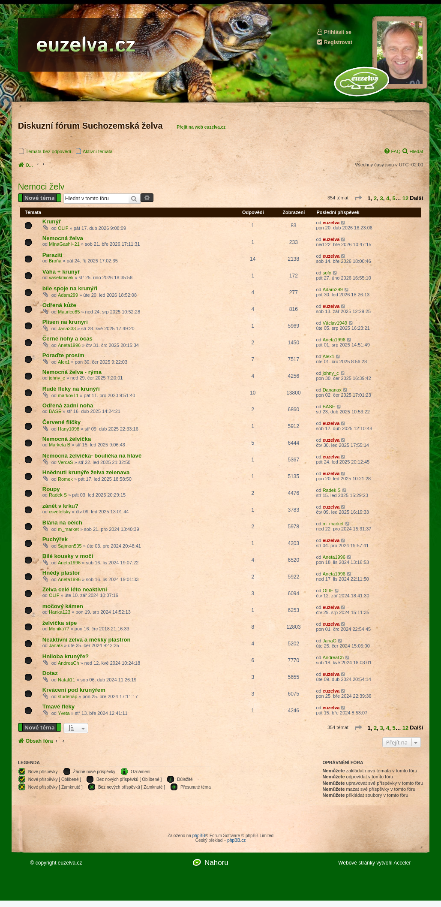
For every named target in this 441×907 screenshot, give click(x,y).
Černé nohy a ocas (67, 338)
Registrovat (334, 42)
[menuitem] (44, 151)
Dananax (332, 389)
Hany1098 (68, 428)
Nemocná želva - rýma (72, 372)
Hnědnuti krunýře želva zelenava (86, 472)
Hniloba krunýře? (65, 656)
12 (405, 198)
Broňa (55, 260)
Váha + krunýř (61, 271)
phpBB (198, 835)
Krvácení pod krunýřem (73, 690)
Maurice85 (69, 311)
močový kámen (62, 606)
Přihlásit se (333, 32)
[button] (358, 199)
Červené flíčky (61, 422)
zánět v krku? (60, 506)
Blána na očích (62, 522)
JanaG (56, 645)
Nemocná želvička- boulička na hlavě (92, 455)
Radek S (58, 494)
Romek (65, 479)
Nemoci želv (41, 186)
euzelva (331, 222)
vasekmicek (61, 277)
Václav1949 (335, 322)
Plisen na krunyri (65, 322)
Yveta (64, 713)
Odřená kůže (59, 305)
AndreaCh (68, 663)
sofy (327, 272)
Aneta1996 (69, 345)
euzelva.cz (70, 863)
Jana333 (67, 328)
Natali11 (66, 679)
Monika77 (59, 628)
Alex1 (64, 362)
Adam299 (68, 295)
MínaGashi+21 (64, 244)
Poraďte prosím (63, 355)
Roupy (51, 489)
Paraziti (52, 255)
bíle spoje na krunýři (69, 288)
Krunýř (51, 221)
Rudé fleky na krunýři (71, 389)
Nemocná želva (62, 238)
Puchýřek (55, 539)
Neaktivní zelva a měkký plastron (86, 639)
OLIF (63, 228)
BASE (55, 411)
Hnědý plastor (61, 573)
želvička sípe (59, 623)
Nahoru (216, 863)
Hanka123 (59, 612)
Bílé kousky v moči (67, 556)
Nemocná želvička (66, 439)
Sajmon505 (70, 545)
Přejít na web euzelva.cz (201, 127)
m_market (68, 529)
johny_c (57, 377)
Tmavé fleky (58, 706)
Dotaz (50, 673)
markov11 (68, 395)
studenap (67, 696)
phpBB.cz (236, 840)
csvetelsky (60, 511)
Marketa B (59, 444)
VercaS (65, 462)
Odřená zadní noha (67, 405)
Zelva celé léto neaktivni (74, 589)
